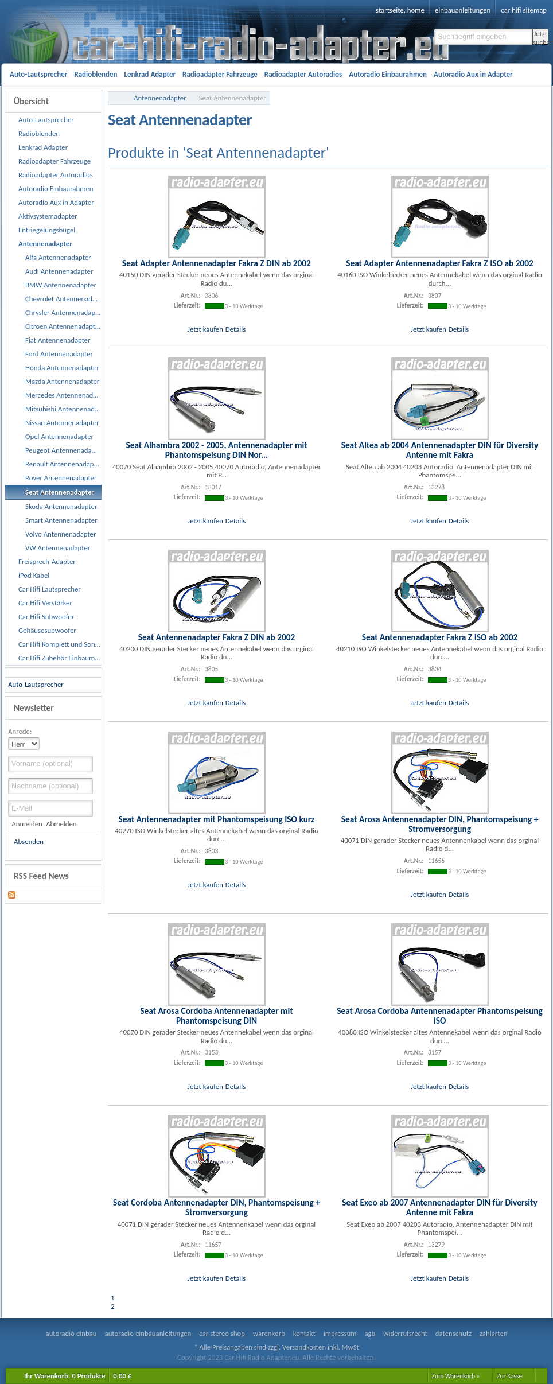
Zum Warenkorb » (456, 1376)
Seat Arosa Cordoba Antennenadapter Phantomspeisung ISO (440, 1015)
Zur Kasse (509, 1376)
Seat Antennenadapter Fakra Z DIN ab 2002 (216, 637)
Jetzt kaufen (205, 329)
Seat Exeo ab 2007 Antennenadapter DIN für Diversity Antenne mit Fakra (439, 1207)
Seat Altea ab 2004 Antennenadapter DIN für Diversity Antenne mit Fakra (440, 450)
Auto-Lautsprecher (36, 684)
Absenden (29, 841)
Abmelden (61, 823)
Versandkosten (304, 1347)
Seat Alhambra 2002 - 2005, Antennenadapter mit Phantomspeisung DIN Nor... (216, 450)
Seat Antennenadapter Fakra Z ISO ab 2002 (440, 637)
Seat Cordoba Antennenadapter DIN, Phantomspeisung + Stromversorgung (216, 1207)
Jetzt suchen (540, 37)
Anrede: (20, 731)
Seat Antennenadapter (232, 98)
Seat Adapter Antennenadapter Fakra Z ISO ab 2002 (439, 263)
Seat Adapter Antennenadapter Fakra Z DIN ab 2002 (216, 263)
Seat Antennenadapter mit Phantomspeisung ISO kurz (217, 819)
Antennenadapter (160, 98)
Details (235, 329)
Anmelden (26, 823)
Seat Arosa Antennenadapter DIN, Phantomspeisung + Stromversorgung (440, 824)
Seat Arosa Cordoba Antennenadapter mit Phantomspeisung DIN (216, 1015)
